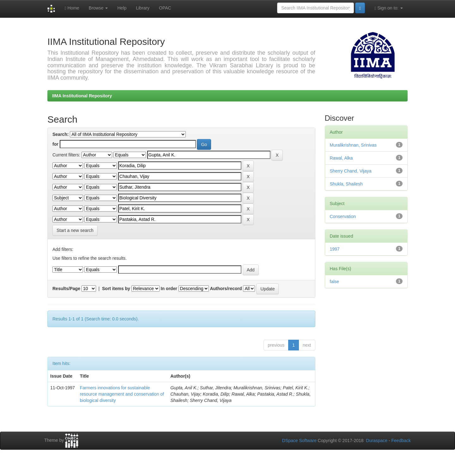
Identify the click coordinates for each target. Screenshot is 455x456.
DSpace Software (299, 440)
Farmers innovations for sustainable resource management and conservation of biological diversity (122, 394)
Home (71, 8)
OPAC (165, 7)
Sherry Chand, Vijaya (351, 170)
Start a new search (75, 230)
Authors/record (226, 288)
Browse (98, 7)
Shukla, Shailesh (346, 183)
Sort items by (116, 288)
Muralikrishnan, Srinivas (353, 145)
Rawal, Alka (341, 158)
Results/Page (66, 288)
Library (142, 7)
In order (169, 288)
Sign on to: (388, 8)
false (334, 281)
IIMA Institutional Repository (82, 95)
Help (121, 7)
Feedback (401, 440)
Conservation (343, 216)
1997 (335, 249)
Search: (60, 134)
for (55, 144)
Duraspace (376, 440)
